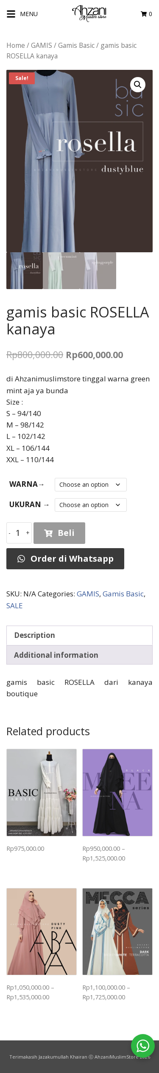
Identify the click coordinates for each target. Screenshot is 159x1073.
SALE (14, 605)
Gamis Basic (76, 45)
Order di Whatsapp (65, 558)
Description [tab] (34, 635)
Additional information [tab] (56, 655)
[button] (137, 84)
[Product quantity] (19, 532)
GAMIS (41, 45)
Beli (59, 532)
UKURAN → (29, 504)
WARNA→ (27, 484)
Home (15, 45)
